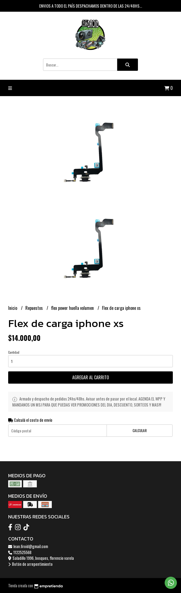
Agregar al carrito (90, 377)
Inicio (13, 308)
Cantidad (13, 352)
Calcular (139, 430)
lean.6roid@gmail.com (28, 546)
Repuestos (34, 308)
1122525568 (19, 552)
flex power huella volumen (73, 308)
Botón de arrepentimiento (30, 564)
